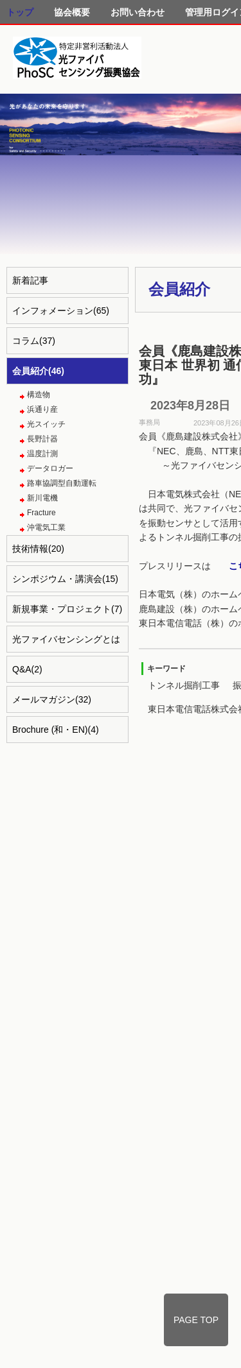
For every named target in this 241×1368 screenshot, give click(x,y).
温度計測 (42, 453)
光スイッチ (46, 424)
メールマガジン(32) (51, 699)
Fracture (41, 512)
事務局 (149, 422)
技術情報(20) (38, 548)
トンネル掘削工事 (184, 685)
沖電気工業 (46, 527)
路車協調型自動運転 (61, 483)
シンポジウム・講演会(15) (65, 579)
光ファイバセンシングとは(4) (66, 643)
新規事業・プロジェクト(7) (67, 609)
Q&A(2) (27, 669)
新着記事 (30, 280)
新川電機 (42, 497)
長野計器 (42, 438)
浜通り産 (42, 409)
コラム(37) (33, 341)
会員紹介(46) (38, 371)
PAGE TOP (196, 1320)
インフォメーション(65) (60, 310)
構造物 (38, 394)
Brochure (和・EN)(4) (55, 729)
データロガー (50, 468)
